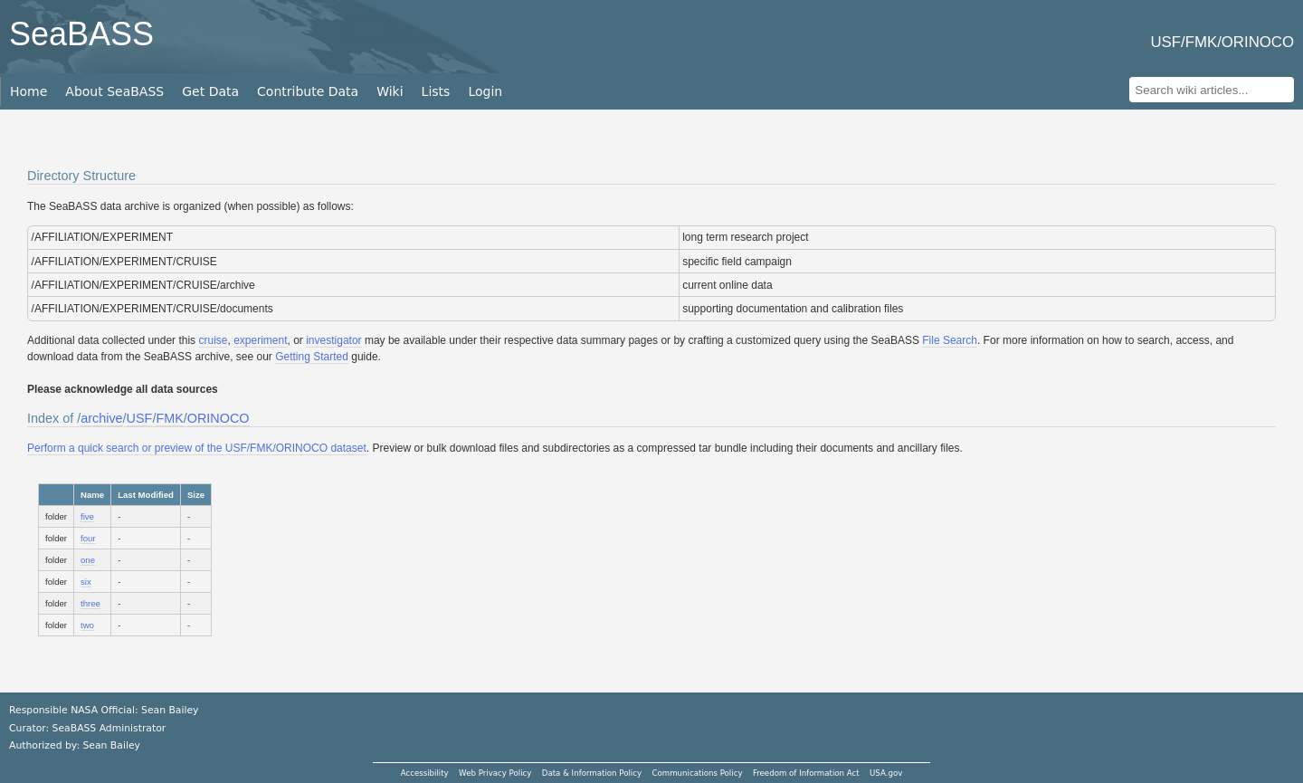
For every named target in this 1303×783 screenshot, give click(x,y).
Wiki (389, 91)
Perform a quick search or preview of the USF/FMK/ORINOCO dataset (196, 448)
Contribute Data (307, 91)
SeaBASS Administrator (109, 728)
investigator (333, 340)
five (87, 516)
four (88, 538)
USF (140, 418)
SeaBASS (81, 34)
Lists (436, 91)
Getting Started (311, 356)
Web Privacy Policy (495, 773)
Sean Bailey (110, 745)
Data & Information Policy (592, 773)
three (90, 603)
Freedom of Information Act (806, 773)
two (87, 625)
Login (485, 91)
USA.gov (886, 773)
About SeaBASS (114, 91)
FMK (169, 418)
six (86, 582)
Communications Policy (697, 773)
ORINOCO (218, 418)
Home (28, 91)
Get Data (210, 91)
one (88, 560)
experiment (260, 340)
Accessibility (425, 773)
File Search (949, 340)
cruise (212, 340)
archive (101, 418)
